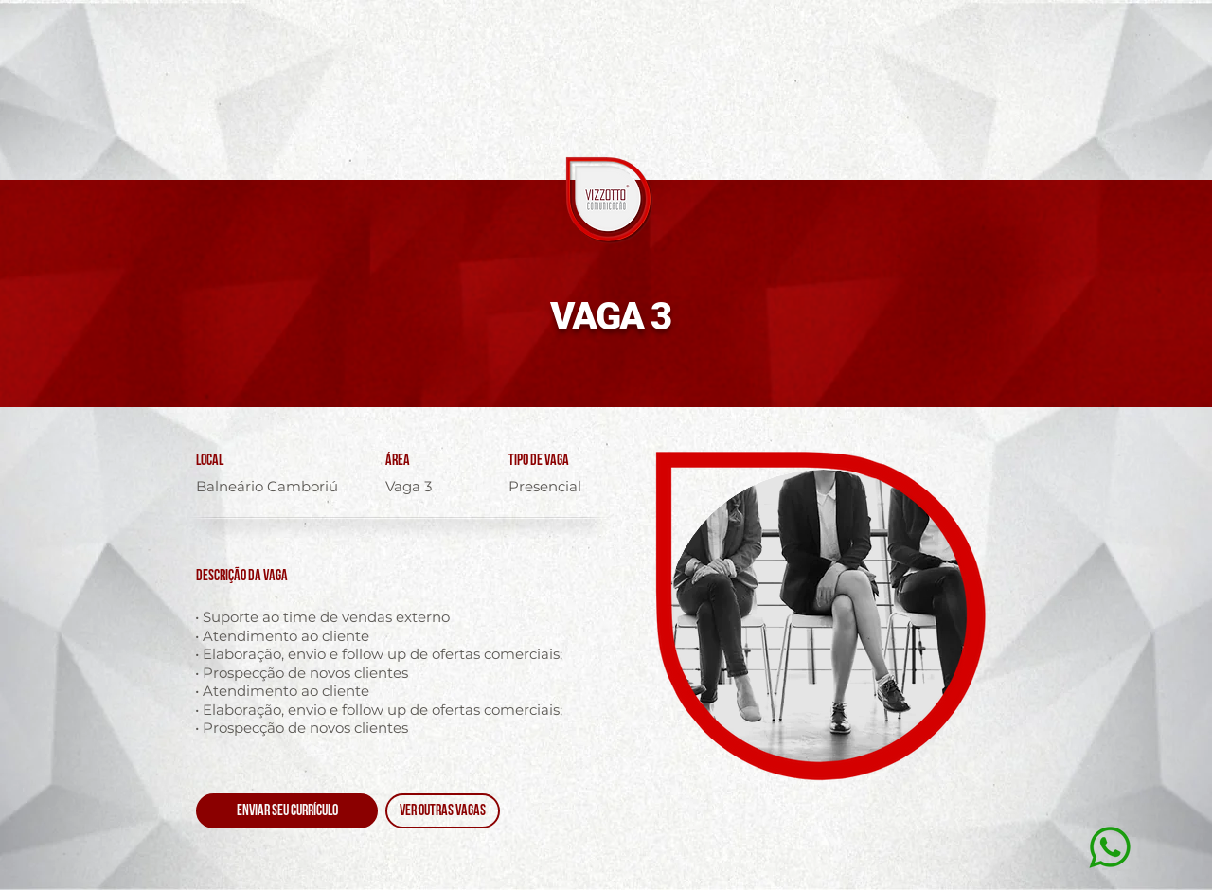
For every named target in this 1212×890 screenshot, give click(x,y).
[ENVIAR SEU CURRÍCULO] (287, 810)
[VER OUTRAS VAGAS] (442, 810)
